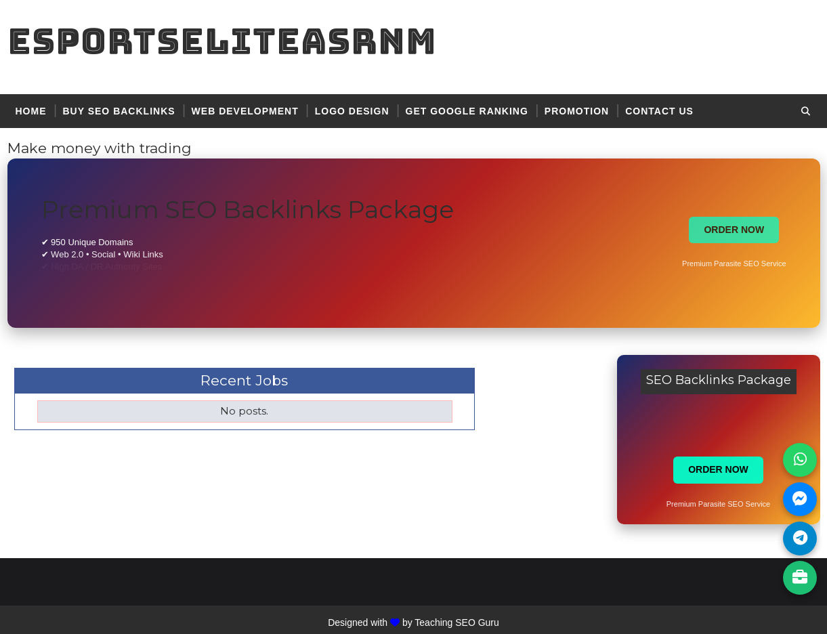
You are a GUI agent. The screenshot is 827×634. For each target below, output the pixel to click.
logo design (352, 111)
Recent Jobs (244, 380)
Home (31, 111)
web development (245, 111)
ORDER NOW (734, 229)
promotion (577, 111)
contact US (659, 111)
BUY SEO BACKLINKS (119, 111)
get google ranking (467, 111)
